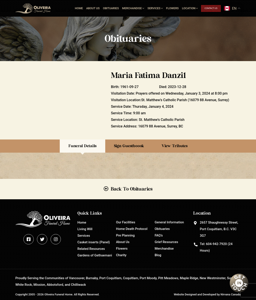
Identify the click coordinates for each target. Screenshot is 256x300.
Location (189, 8)
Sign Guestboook (129, 146)
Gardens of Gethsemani (94, 255)
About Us (93, 8)
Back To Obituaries (132, 189)
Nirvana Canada (231, 294)
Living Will (84, 229)
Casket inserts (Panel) (93, 242)
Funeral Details (82, 146)
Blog (158, 255)
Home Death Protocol (131, 229)
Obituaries (111, 8)
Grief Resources (166, 242)
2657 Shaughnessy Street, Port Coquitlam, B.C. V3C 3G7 (219, 229)
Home (79, 8)
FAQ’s (159, 235)
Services (153, 8)
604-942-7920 (216, 244)
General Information (169, 222)
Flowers (172, 8)
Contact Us (211, 8)
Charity (121, 255)
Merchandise (132, 8)
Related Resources (91, 249)
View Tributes (174, 146)
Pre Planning (125, 235)
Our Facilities (125, 222)
